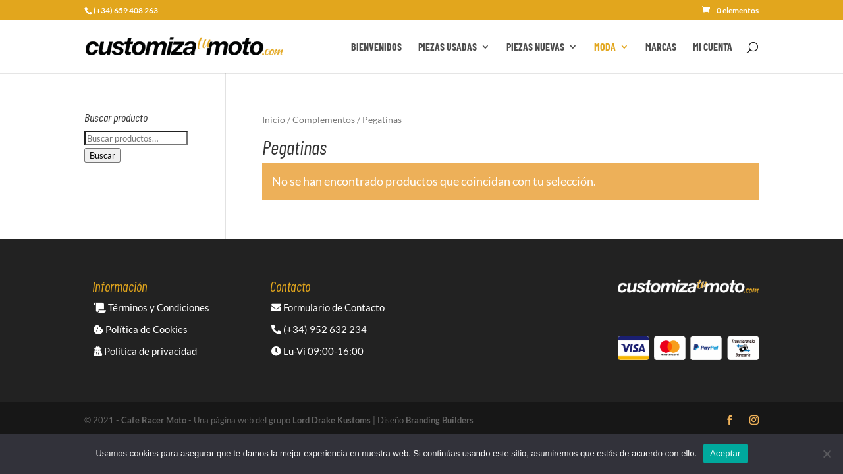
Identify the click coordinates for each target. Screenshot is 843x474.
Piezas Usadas (447, 47)
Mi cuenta (712, 47)
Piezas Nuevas (535, 47)
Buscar (102, 155)
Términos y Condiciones (151, 307)
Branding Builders (440, 420)
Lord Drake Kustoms (331, 420)
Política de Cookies (141, 329)
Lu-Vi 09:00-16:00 (317, 351)
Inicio (273, 119)
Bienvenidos (376, 47)
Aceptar (725, 453)
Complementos (323, 119)
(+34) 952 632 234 (319, 329)
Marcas (660, 47)
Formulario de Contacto (328, 307)
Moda (605, 47)
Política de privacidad (145, 351)
